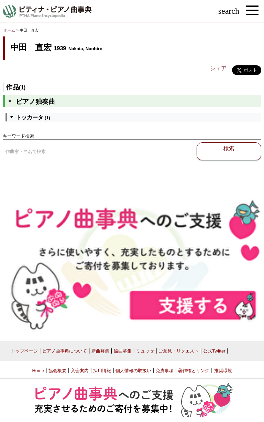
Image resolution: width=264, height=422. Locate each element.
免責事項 (165, 370)
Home (38, 370)
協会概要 (57, 370)
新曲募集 (100, 351)
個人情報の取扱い (133, 370)
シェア (218, 68)
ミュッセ (145, 351)
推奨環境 (223, 370)
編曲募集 (123, 351)
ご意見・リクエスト (178, 351)
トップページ (24, 351)
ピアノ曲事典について (64, 351)
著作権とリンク (193, 370)
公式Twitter (214, 351)
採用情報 (102, 370)
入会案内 (80, 370)
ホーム (9, 30)
